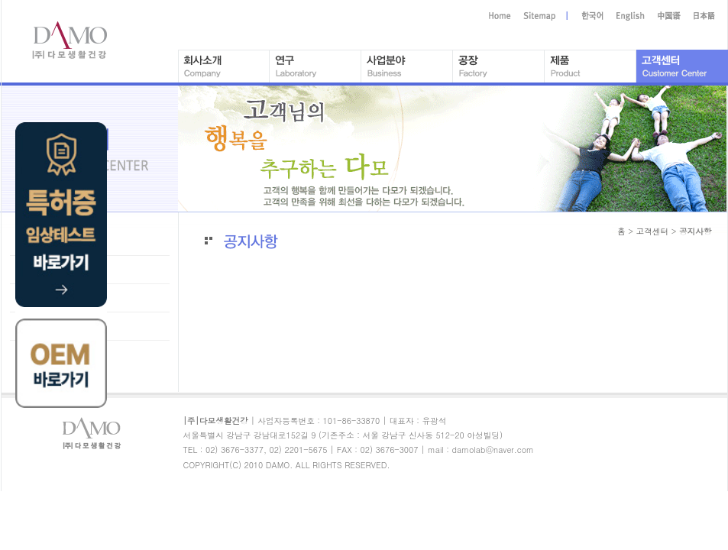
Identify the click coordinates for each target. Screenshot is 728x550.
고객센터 (652, 231)
